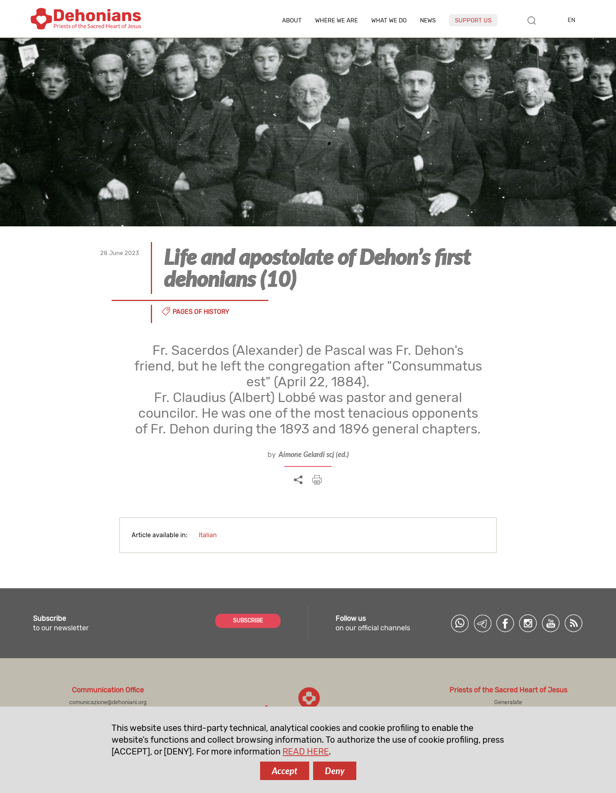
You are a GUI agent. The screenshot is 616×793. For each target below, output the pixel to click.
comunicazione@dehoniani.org (108, 702)
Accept (284, 770)
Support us (473, 20)
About (292, 21)
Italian (208, 535)
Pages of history (200, 312)
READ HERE (305, 751)
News (428, 21)
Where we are (336, 21)
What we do (389, 21)
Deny (335, 770)
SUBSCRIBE (248, 620)
